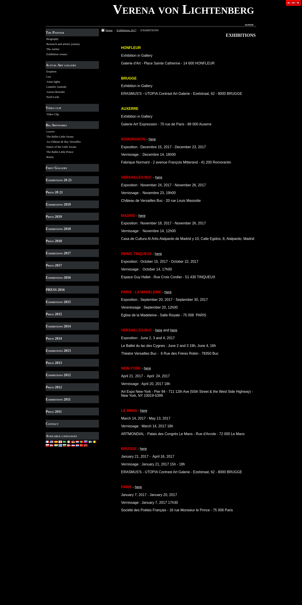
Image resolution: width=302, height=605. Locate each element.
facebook (249, 25)
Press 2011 (54, 411)
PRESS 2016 (55, 290)
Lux (48, 76)
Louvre (50, 131)
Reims (50, 157)
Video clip (53, 108)
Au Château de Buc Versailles (63, 141)
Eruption (51, 71)
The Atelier (52, 49)
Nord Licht (52, 97)
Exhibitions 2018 (58, 229)
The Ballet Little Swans (60, 136)
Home (109, 30)
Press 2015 (54, 314)
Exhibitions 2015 (58, 302)
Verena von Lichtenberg (183, 9)
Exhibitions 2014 (58, 326)
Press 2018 (54, 241)
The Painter (55, 32)
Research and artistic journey (63, 44)
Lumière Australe (56, 86)
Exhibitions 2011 (58, 399)
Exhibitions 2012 (58, 375)
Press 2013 (54, 363)
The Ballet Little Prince (59, 152)
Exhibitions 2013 (58, 350)
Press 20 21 (54, 192)
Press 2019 (54, 216)
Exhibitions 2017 (58, 253)
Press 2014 (54, 338)
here (152, 139)
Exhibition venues (56, 54)
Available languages (61, 436)
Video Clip (52, 114)
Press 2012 (54, 387)
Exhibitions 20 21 (59, 180)
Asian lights (53, 81)
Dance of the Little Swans (61, 146)
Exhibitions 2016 (58, 277)
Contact (52, 424)
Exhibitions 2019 (58, 204)
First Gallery (56, 168)
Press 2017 (54, 265)
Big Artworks (56, 125)
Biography (52, 39)
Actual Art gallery (61, 65)
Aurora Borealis (55, 91)
